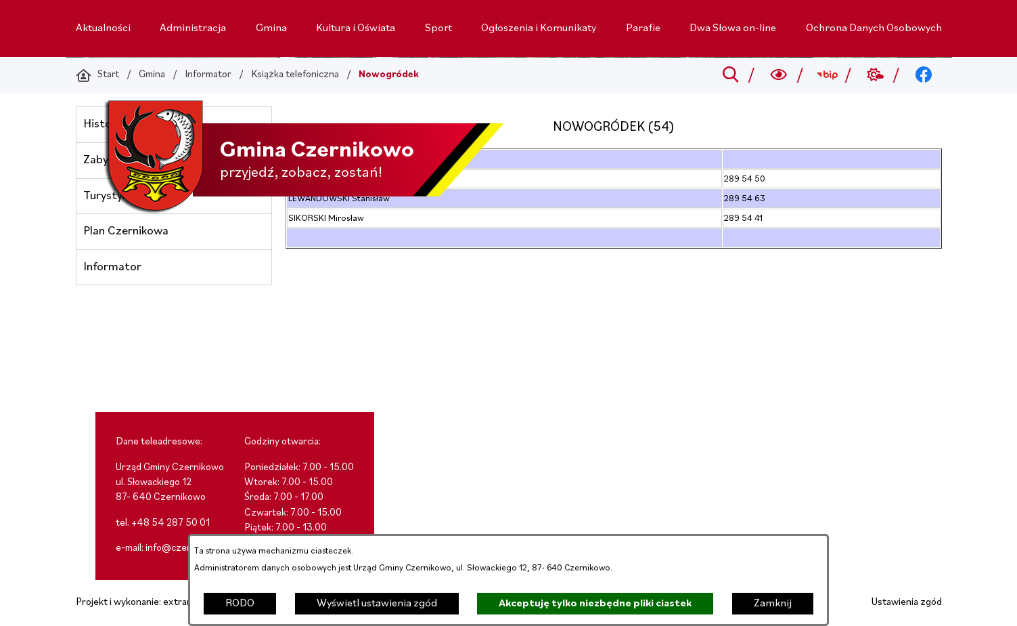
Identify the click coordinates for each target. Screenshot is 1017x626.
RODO (239, 603)
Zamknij (773, 603)
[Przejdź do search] (730, 75)
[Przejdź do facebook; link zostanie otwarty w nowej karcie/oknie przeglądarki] (923, 75)
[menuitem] (103, 28)
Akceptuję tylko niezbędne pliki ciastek (595, 603)
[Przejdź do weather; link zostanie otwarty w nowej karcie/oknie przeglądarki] (875, 75)
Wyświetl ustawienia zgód (377, 603)
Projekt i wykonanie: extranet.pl (143, 603)
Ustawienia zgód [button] (907, 603)
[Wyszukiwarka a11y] (778, 75)
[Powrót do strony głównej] (97, 75)
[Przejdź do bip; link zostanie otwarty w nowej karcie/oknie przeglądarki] (827, 75)
